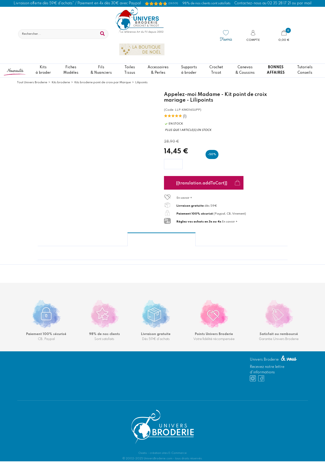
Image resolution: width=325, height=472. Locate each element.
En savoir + (184, 197)
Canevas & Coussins (245, 70)
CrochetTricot (216, 70)
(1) (184, 116)
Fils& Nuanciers (101, 70)
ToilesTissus (129, 70)
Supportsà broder (189, 70)
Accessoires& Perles (158, 70)
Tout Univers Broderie (32, 82)
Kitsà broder (43, 70)
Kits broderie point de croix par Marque (102, 82)
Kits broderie (61, 82)
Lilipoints (141, 82)
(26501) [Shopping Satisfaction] (173, 3)
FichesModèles (70, 70)
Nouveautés (15, 70)
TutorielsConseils (305, 70)
